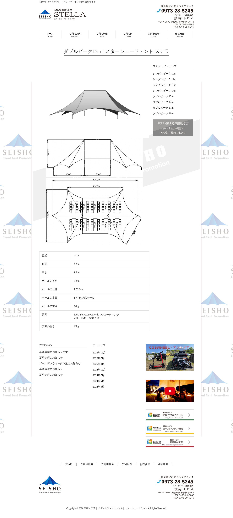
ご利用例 (127, 464)
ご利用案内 (86, 464)
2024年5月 (98, 381)
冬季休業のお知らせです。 (54, 352)
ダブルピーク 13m (163, 96)
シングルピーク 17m (164, 90)
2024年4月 (98, 386)
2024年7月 (98, 375)
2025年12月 (99, 352)
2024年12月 (99, 369)
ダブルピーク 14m (163, 102)
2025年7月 (98, 358)
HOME (68, 464)
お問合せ (145, 464)
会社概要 (163, 464)
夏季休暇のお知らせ (51, 357)
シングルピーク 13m (164, 85)
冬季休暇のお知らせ (51, 369)
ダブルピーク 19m (163, 113)
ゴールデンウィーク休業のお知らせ (60, 363)
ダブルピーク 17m (163, 107)
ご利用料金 (107, 464)
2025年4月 (98, 364)
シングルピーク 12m (164, 79)
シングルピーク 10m (164, 73)
